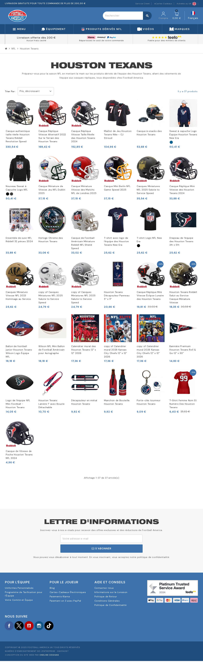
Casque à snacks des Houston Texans (149, 133)
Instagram (44, 626)
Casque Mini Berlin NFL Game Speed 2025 (117, 188)
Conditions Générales (107, 600)
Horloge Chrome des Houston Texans (50, 239)
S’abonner (101, 548)
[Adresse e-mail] (101, 539)
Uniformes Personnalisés (19, 587)
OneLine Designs (49, 656)
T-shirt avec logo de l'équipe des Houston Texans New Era (116, 241)
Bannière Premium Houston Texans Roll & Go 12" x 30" (182, 350)
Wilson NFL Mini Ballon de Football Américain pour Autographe (51, 350)
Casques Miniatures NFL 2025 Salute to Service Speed (148, 190)
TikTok (56, 626)
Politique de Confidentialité (110, 605)
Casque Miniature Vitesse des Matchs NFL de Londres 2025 (83, 190)
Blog (52, 587)
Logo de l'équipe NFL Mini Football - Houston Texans (18, 404)
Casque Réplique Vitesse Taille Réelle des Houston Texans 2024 (83, 136)
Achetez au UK (186, 3)
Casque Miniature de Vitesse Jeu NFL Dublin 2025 (51, 190)
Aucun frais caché (36, 40)
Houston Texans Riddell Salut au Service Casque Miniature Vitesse (183, 297)
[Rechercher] (127, 16)
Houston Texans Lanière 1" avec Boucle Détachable (51, 404)
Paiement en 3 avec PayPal (65, 600)
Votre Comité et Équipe (19, 599)
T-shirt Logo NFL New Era (149, 239)
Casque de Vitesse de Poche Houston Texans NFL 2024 (19, 454)
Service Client (142, 3)
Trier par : (10, 91)
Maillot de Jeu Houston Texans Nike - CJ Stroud (117, 134)
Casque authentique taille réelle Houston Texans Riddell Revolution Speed (18, 136)
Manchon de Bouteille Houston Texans (117, 402)
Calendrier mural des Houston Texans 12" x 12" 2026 (83, 350)
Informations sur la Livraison (110, 592)
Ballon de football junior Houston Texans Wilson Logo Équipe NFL (19, 351)
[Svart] (7, 194)
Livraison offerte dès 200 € (36, 37)
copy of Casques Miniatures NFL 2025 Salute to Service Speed (50, 297)
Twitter (21, 626)
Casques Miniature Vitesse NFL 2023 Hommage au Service (18, 295)
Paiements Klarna (60, 596)
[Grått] (11, 194)
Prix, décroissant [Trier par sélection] (30, 91)
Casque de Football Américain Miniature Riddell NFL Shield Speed (83, 243)
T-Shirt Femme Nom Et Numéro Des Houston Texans (183, 404)
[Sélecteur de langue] (193, 15)
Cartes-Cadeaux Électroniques (68, 592)
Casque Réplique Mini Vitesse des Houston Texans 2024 (182, 190)
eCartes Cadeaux (163, 3)
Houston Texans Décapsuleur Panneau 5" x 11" (116, 295)
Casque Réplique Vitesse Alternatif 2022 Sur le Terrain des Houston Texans (52, 136)
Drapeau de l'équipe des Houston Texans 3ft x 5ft (181, 241)
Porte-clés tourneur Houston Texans (148, 402)
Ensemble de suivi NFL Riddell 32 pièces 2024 (19, 239)
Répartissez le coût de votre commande (101, 40)
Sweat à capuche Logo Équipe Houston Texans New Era (183, 134)
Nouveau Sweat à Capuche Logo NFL (17, 188)
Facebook (10, 626)
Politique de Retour (105, 596)
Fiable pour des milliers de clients (167, 40)
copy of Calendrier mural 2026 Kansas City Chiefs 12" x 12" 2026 (115, 351)
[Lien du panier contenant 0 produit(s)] (176, 15)
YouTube (33, 626)
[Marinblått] (171, 142)
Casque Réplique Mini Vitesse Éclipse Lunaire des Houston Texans (150, 295)
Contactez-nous (104, 587)
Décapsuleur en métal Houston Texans (84, 402)
